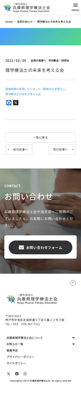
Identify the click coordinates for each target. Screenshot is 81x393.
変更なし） (61, 89)
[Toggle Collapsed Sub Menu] (40, 338)
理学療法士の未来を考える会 (23, 94)
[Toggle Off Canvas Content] (75, 7)
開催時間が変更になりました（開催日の (29, 89)
